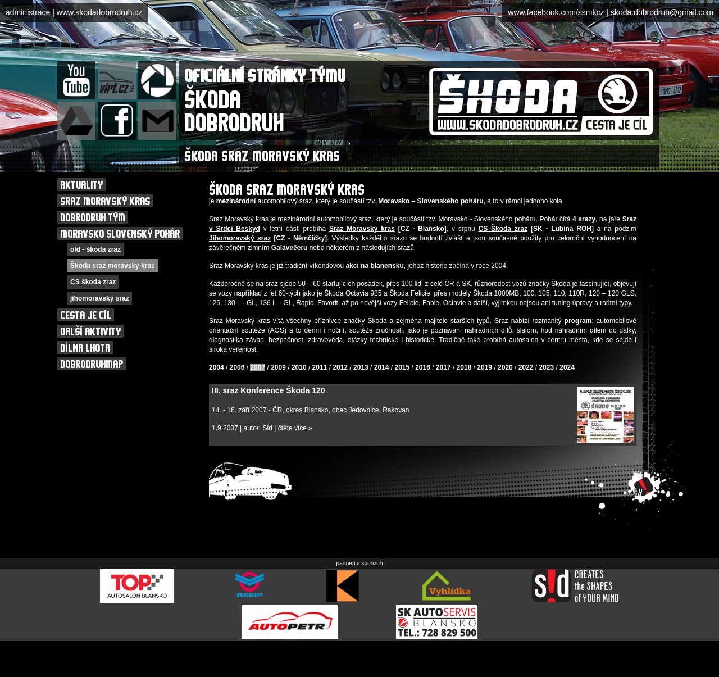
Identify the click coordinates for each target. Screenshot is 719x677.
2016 (422, 367)
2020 (505, 367)
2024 (567, 367)
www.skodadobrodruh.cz (100, 12)
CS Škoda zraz (503, 229)
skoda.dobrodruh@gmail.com (662, 12)
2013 (360, 367)
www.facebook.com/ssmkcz (556, 12)
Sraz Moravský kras (362, 229)
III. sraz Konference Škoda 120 (268, 390)
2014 (381, 367)
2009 (278, 367)
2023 (546, 367)
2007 (257, 367)
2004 (216, 367)
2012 (340, 367)
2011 (319, 367)
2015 (401, 367)
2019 (484, 367)
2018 (464, 367)
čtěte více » (295, 428)
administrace (28, 12)
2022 (526, 367)
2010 (299, 367)
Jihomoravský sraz (240, 238)
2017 (443, 367)
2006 (237, 367)
